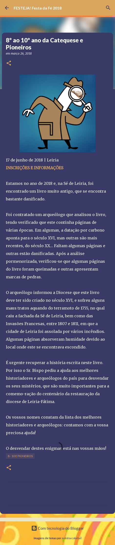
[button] (9, 63)
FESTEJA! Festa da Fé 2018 (38, 8)
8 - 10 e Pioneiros (20, 456)
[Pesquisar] (108, 8)
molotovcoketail (72, 538)
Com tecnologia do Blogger (57, 528)
